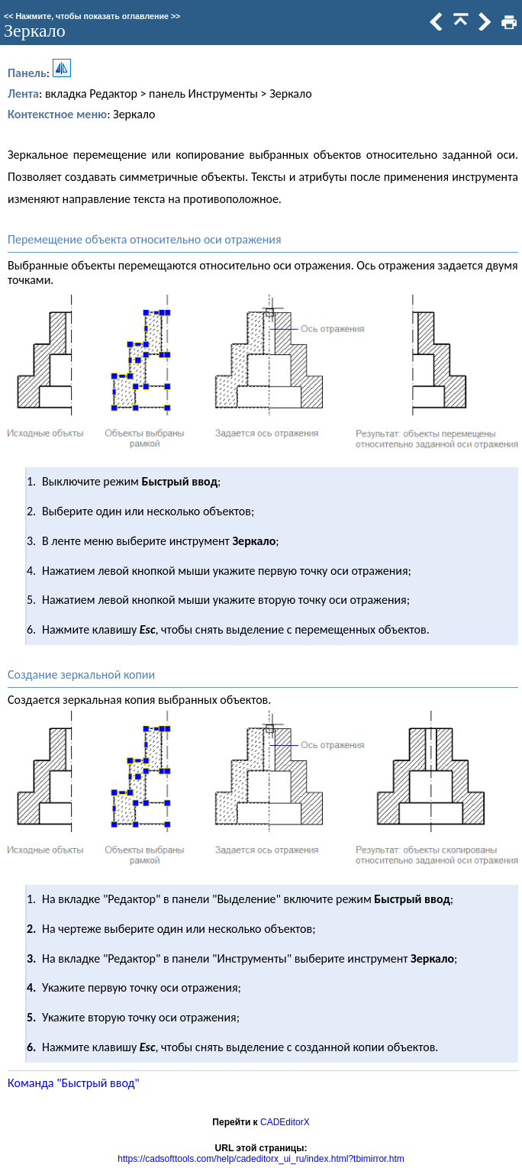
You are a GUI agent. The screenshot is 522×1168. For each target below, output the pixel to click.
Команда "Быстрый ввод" (74, 1083)
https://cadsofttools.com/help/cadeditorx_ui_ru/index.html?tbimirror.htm (261, 1158)
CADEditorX (285, 1122)
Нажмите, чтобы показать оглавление (92, 16)
